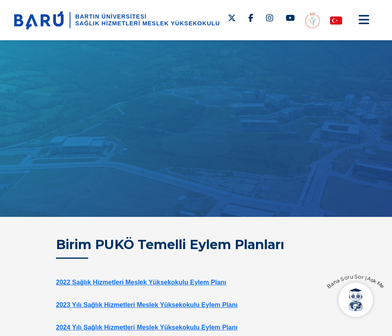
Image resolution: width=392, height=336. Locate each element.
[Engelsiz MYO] (312, 20)
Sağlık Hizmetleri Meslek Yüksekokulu (147, 23)
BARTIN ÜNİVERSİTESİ (110, 16)
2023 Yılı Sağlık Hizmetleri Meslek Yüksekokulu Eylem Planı (146, 304)
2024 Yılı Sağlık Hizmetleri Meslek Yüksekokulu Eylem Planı (146, 327)
